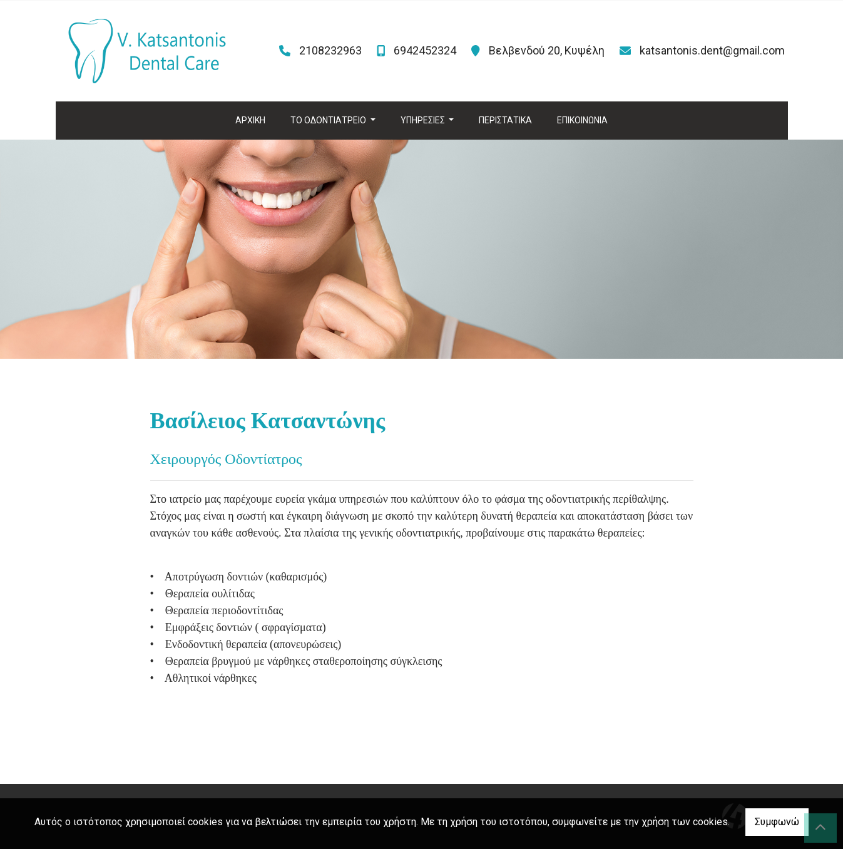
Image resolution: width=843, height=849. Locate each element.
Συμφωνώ (777, 822)
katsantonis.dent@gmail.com (712, 50)
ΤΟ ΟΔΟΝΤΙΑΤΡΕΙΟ (329, 120)
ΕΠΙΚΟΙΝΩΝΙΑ (582, 120)
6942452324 (425, 50)
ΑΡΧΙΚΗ (250, 120)
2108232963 (330, 50)
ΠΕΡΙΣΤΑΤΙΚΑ (505, 120)
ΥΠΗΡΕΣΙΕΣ (424, 120)
